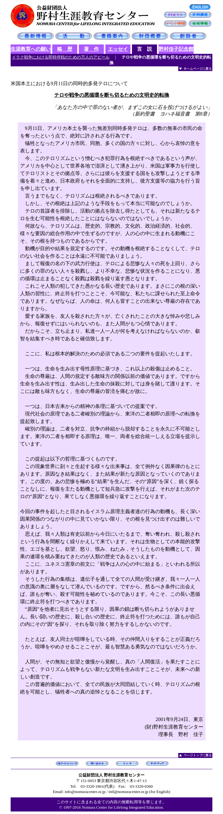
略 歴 (64, 49)
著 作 (91, 49)
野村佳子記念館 (176, 49)
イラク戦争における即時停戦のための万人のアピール (60, 57)
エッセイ (118, 49)
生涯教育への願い (31, 49)
